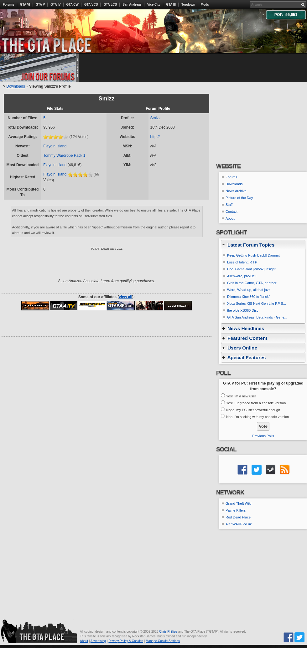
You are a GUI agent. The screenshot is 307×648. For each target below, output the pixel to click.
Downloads (15, 86)
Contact (231, 211)
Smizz (155, 118)
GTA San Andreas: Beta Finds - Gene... (257, 317)
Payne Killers (236, 510)
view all (125, 297)
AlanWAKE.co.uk (239, 524)
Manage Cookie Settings (163, 641)
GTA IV (55, 4)
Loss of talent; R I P (242, 262)
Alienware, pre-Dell (241, 276)
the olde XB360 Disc (242, 310)
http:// (155, 137)
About (230, 218)
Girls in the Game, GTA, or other (252, 283)
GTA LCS (110, 4)
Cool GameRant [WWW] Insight (251, 269)
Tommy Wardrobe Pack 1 (64, 155)
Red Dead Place (238, 517)
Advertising (98, 641)
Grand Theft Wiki (238, 503)
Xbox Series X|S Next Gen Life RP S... (256, 303)
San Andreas (132, 4)
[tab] (263, 245)
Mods (205, 4)
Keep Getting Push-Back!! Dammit (253, 255)
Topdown (188, 4)
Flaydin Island (54, 146)
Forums (8, 4)
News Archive (236, 191)
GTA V (40, 4)
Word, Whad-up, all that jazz (248, 290)
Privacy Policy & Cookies (125, 641)
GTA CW (72, 4)
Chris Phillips (168, 631)
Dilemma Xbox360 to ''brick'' (248, 296)
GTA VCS (91, 4)
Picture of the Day (239, 198)
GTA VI (25, 4)
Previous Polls (263, 436)
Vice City (153, 4)
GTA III (171, 4)
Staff (229, 205)
